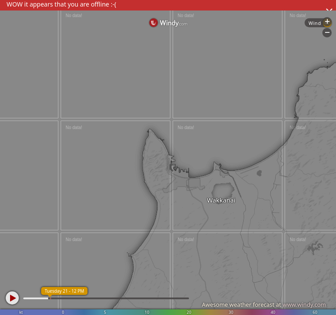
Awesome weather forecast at (264, 304)
